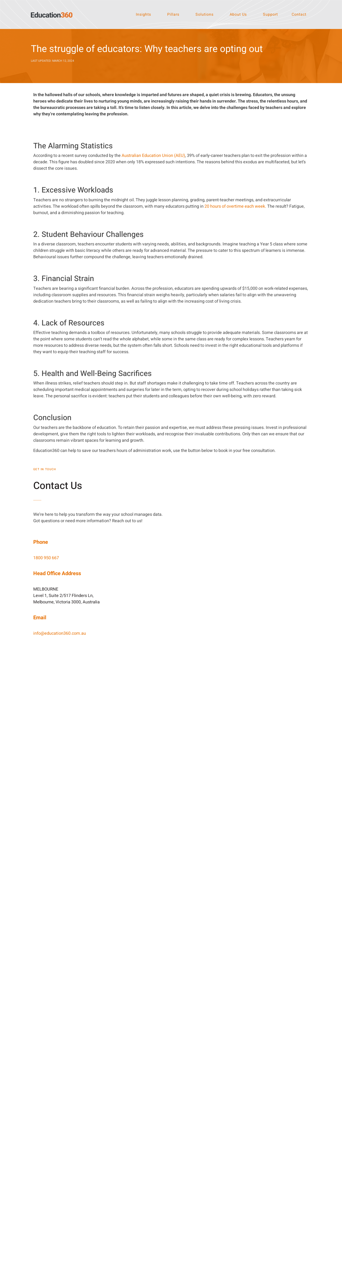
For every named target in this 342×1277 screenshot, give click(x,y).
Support (270, 14)
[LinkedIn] (147, 1173)
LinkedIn (158, 1173)
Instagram (160, 1195)
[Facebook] (147, 1184)
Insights (143, 14)
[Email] (245, 1184)
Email (254, 1184)
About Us (238, 14)
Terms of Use (208, 1271)
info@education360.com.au (59, 633)
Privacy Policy (186, 1271)
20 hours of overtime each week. (235, 206)
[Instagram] (147, 1195)
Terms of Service (232, 1271)
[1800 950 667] (245, 1173)
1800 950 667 (46, 558)
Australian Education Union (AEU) (153, 155)
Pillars (173, 14)
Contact (299, 14)
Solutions (204, 14)
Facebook (159, 1184)
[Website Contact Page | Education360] (242, 643)
